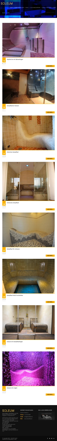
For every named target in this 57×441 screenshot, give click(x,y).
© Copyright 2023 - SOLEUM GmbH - (10, 438)
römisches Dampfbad (12, 152)
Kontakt (49, 7)
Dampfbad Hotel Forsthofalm (15, 295)
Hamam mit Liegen (12, 388)
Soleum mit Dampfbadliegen (15, 341)
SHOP (43, 7)
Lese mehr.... (50, 66)
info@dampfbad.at (28, 416)
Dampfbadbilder (19, 7)
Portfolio (48, 12)
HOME (11, 7)
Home (44, 12)
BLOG (27, 7)
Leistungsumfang (35, 7)
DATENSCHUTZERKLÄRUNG (8, 439)
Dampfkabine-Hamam (13, 105)
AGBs (54, 7)
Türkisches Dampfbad (13, 202)
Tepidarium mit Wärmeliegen (15, 59)
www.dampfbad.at (28, 418)
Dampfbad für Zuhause (13, 249)
